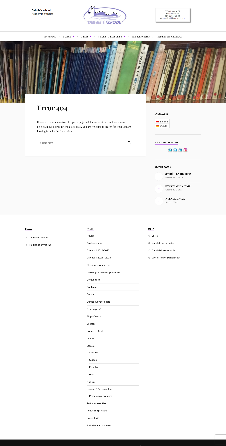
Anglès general (94, 242)
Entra (155, 235)
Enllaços (91, 323)
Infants (90, 338)
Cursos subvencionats (98, 301)
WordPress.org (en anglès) (166, 257)
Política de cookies (38, 237)
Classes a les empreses (98, 264)
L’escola (67, 36)
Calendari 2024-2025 (98, 250)
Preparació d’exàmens (100, 395)
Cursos (84, 36)
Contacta (92, 286)
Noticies (91, 381)
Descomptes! (94, 309)
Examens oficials (141, 36)
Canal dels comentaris (163, 250)
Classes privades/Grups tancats (103, 272)
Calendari (94, 352)
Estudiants (95, 367)
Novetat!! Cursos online (110, 36)
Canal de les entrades (163, 242)
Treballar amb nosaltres (169, 36)
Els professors (94, 316)
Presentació (50, 36)
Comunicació (94, 279)
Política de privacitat (40, 244)
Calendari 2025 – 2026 (99, 257)
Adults (90, 235)
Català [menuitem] (163, 126)
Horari (92, 374)
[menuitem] (162, 121)
